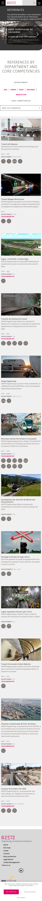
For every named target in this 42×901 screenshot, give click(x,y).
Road (21, 90)
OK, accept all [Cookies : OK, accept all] (11, 892)
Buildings (31, 90)
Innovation (21, 94)
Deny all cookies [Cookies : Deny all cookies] (30, 892)
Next (39, 33)
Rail (5, 90)
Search (34, 3)
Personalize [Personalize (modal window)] (21, 897)
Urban (13, 90)
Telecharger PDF (7, 217)
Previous (3, 33)
